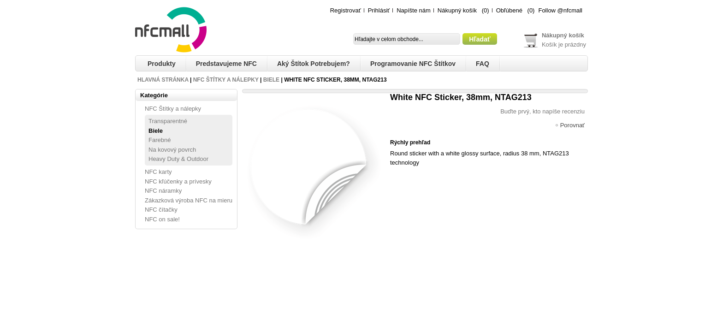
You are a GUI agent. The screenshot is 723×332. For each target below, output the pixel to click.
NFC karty (158, 171)
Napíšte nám (414, 10)
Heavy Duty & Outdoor (178, 158)
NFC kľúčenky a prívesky (178, 181)
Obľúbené (509, 10)
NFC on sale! (162, 219)
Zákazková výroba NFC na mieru (188, 200)
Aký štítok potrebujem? (313, 63)
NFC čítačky (161, 209)
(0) (485, 10)
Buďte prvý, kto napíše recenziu (542, 111)
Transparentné (167, 121)
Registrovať (345, 10)
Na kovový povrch (172, 149)
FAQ (482, 63)
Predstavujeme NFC (226, 63)
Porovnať (572, 125)
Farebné (159, 139)
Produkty (162, 63)
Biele (271, 80)
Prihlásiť (379, 10)
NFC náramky (163, 190)
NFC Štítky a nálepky (226, 80)
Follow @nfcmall (560, 10)
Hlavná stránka (163, 80)
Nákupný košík (457, 10)
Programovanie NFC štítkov (413, 63)
